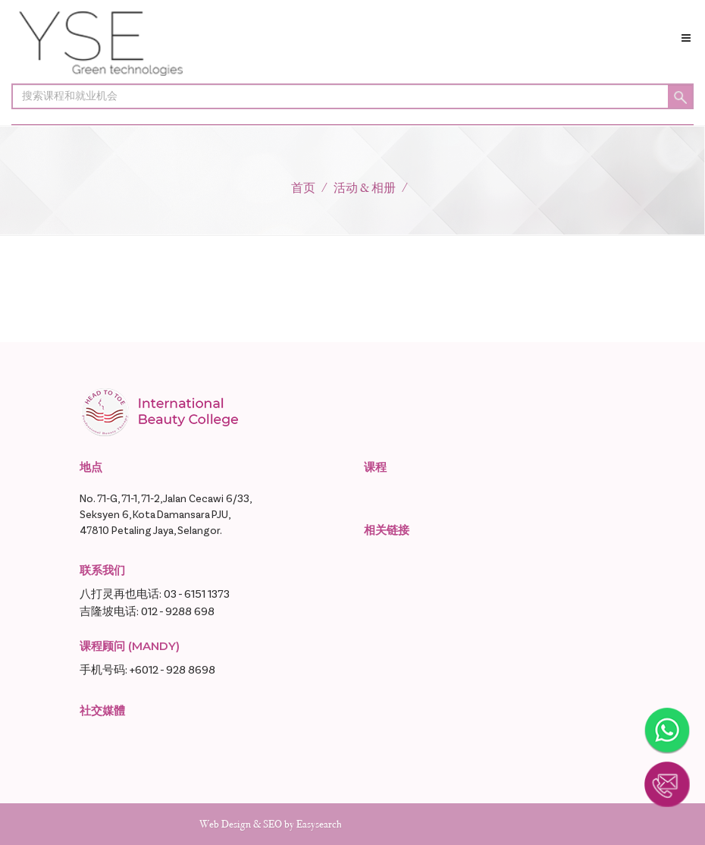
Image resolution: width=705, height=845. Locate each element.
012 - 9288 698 (178, 611)
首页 (303, 188)
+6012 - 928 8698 (172, 670)
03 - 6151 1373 (197, 594)
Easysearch (319, 824)
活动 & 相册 (365, 188)
